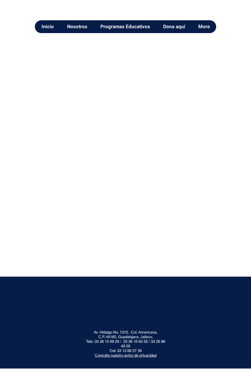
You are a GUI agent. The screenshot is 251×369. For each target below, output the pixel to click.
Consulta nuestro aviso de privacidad (125, 355)
